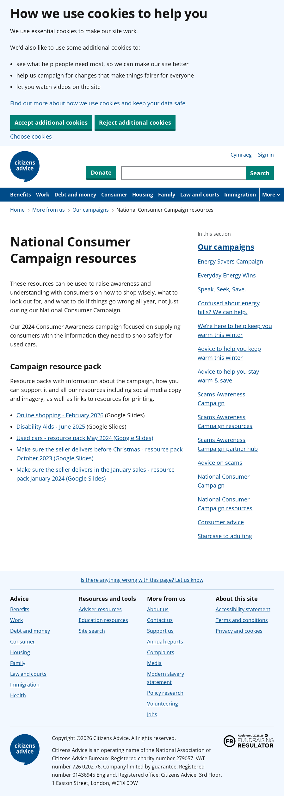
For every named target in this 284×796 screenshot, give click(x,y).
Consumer (114, 194)
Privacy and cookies (239, 630)
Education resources (103, 620)
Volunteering (162, 703)
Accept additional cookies (51, 122)
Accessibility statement (243, 609)
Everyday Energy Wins (227, 275)
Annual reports (165, 641)
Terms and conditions (242, 620)
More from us (48, 209)
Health (18, 695)
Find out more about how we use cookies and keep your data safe (97, 103)
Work (42, 194)
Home (17, 209)
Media (154, 663)
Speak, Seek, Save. (222, 289)
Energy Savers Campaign (230, 261)
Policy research (165, 692)
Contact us (160, 620)
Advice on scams (220, 462)
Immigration (240, 194)
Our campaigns (90, 209)
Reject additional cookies (135, 122)
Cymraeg (241, 154)
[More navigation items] (271, 195)
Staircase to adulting (225, 536)
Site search (92, 630)
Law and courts (199, 194)
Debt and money (75, 194)
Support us (160, 630)
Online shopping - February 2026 (59, 415)
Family (166, 194)
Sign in (266, 154)
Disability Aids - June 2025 (50, 426)
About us (158, 609)
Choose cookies (31, 136)
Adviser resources (100, 609)
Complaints (160, 652)
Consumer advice (221, 522)
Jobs (152, 714)
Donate (101, 172)
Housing (142, 194)
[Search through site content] (183, 173)
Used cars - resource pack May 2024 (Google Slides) (84, 438)
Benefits (20, 194)
